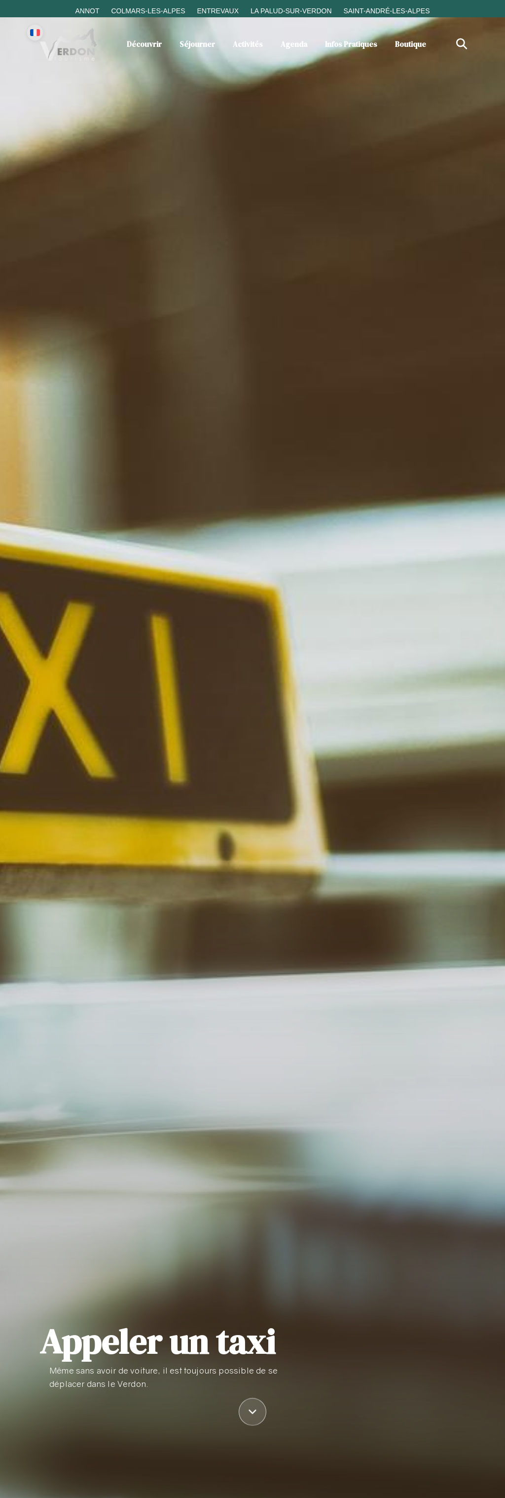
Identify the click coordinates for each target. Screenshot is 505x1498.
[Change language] (35, 32)
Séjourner (197, 44)
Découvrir (144, 44)
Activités (248, 44)
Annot (87, 11)
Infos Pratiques (351, 44)
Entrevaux (218, 11)
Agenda (294, 44)
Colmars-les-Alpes (148, 11)
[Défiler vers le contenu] (252, 1413)
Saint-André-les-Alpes (386, 11)
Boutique (410, 44)
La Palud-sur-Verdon (291, 11)
